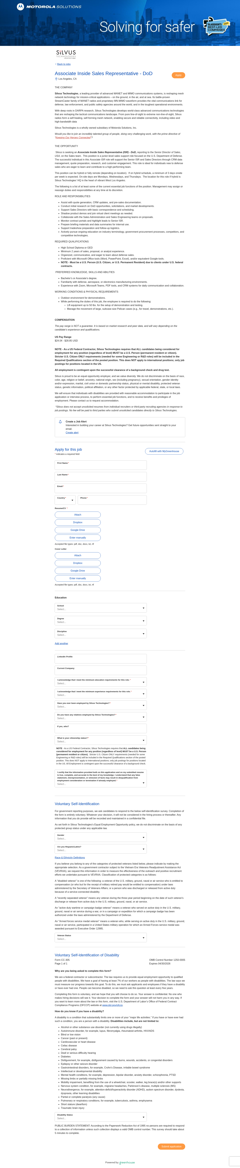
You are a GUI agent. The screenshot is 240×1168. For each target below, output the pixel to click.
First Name (63, 463)
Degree (60, 618)
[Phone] (112, 502)
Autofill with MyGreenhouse (164, 451)
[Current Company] (101, 672)
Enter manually (78, 537)
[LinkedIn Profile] (101, 660)
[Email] (101, 490)
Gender (60, 835)
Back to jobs (63, 64)
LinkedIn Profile (65, 656)
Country (61, 498)
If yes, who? (63, 726)
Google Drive (78, 530)
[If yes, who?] (101, 730)
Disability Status (65, 1115)
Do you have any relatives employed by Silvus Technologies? (86, 715)
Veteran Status (64, 935)
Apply (178, 75)
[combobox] (57, 501)
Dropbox (77, 522)
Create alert (72, 432)
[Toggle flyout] (72, 500)
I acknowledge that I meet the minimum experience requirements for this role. (94, 691)
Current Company (65, 668)
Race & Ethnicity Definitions (70, 857)
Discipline (62, 631)
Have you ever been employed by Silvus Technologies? (84, 703)
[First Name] (101, 467)
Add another (61, 643)
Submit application (171, 1146)
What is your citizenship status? (73, 738)
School (60, 606)
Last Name (63, 475)
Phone (84, 498)
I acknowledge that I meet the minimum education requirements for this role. (94, 680)
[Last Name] (101, 478)
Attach (77, 514)
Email (60, 486)
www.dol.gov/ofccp (112, 1005)
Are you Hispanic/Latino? (69, 847)
